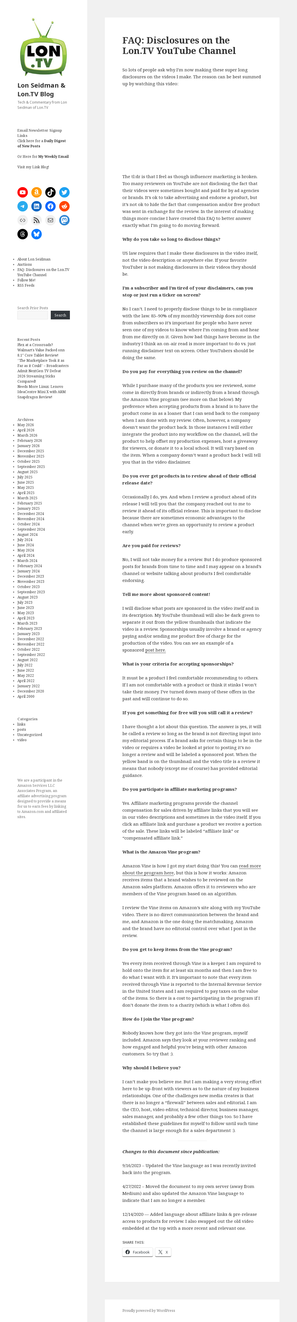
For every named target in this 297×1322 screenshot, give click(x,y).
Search (60, 315)
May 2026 (25, 424)
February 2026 (29, 440)
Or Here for (43, 156)
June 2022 (25, 670)
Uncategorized (29, 734)
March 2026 (27, 435)
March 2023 (27, 623)
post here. (155, 650)
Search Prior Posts (32, 307)
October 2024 (28, 524)
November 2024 (30, 518)
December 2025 (30, 450)
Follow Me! (26, 280)
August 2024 (27, 534)
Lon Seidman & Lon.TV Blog (41, 89)
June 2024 (25, 544)
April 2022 (26, 680)
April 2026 (26, 430)
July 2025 (24, 477)
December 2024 (30, 513)
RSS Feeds (26, 285)
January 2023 (28, 633)
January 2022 (28, 685)
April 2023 (26, 618)
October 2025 (28, 461)
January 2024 (28, 571)
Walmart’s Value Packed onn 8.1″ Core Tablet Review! (41, 353)
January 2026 (28, 445)
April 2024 (26, 555)
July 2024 (24, 539)
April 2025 (26, 492)
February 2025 (29, 503)
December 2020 (30, 691)
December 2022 (30, 638)
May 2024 (25, 550)
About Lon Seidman (33, 259)
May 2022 (25, 675)
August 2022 (27, 659)
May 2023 (25, 612)
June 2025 (25, 482)
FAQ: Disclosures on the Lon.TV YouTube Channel (43, 272)
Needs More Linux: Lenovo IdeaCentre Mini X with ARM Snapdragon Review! (41, 391)
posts (21, 729)
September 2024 (31, 529)
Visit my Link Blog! (33, 166)
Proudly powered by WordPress (148, 1310)
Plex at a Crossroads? (35, 344)
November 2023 (30, 581)
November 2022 (30, 644)
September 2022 (31, 654)
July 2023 (24, 602)
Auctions (24, 264)
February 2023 (29, 628)
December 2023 (30, 576)
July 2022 (24, 665)
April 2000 (26, 696)
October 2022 (28, 649)
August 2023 (27, 597)
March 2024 (27, 560)
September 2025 (31, 466)
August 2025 (27, 471)
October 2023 (28, 586)
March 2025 (27, 497)
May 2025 (25, 487)
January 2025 (28, 508)
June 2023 (25, 607)
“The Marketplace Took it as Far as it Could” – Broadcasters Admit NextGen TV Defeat (43, 365)
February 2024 (29, 565)
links (21, 724)
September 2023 (31, 591)
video (22, 739)
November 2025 (30, 456)
